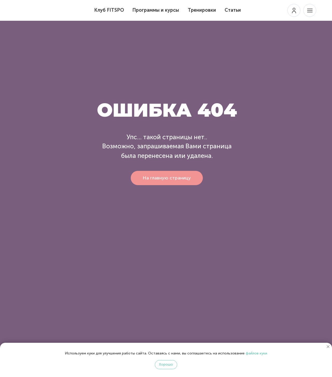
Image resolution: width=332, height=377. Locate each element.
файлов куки (256, 353)
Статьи (233, 10)
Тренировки (202, 10)
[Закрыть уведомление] (328, 346)
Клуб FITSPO (109, 10)
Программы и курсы (155, 10)
